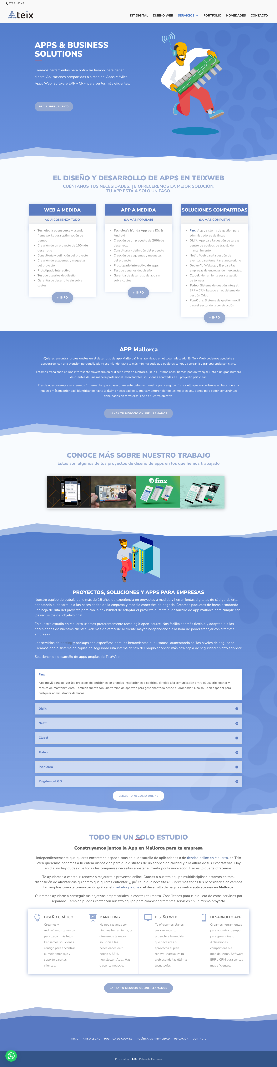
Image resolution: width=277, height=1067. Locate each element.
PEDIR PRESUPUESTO (54, 106)
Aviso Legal (91, 1038)
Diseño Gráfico (58, 917)
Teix (133, 1059)
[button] (11, 1056)
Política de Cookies (118, 1038)
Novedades (236, 15)
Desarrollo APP (225, 917)
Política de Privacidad (153, 1038)
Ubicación (181, 1038)
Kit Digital (139, 15)
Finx (193, 230)
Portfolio (212, 15)
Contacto (259, 15)
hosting (66, 643)
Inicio (74, 1038)
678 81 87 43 (16, 3)
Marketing (109, 917)
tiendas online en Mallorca (207, 857)
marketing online (126, 887)
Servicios (188, 15)
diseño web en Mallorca (130, 372)
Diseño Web (163, 15)
